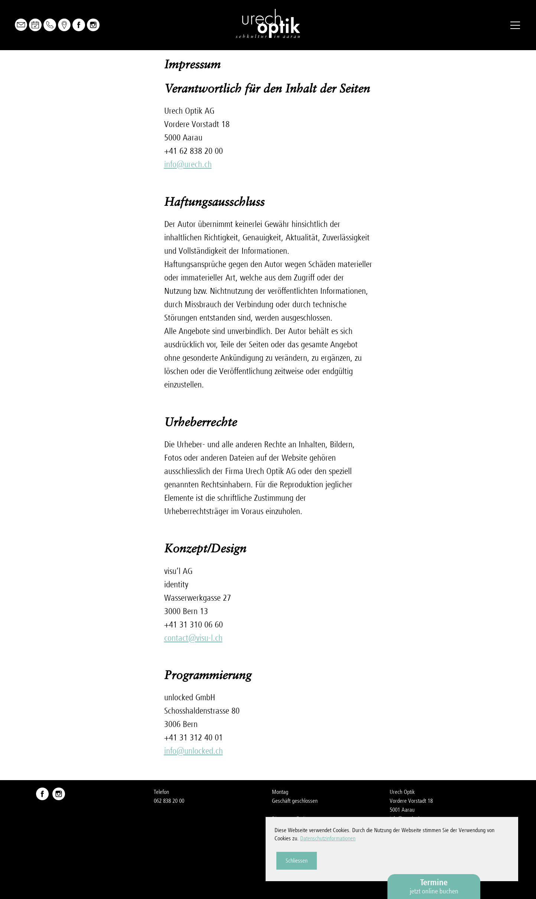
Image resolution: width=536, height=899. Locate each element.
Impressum (401, 845)
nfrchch (188, 164)
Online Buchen (35, 25)
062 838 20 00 (169, 801)
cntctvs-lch (193, 638)
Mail (21, 25)
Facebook (78, 25)
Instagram (93, 25)
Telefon (49, 25)
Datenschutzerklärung (413, 854)
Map (64, 25)
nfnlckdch (193, 751)
